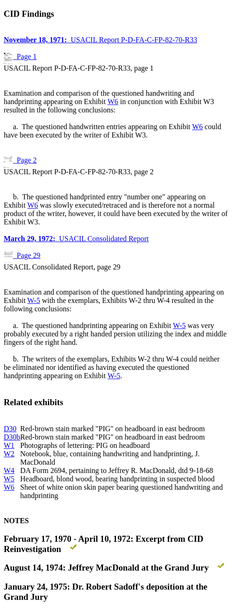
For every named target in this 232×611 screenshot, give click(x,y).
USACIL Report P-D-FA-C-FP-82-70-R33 (100, 40)
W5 (9, 479)
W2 (9, 454)
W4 (9, 470)
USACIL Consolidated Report (76, 239)
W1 (9, 445)
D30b (12, 437)
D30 (10, 429)
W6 (113, 101)
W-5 (33, 300)
